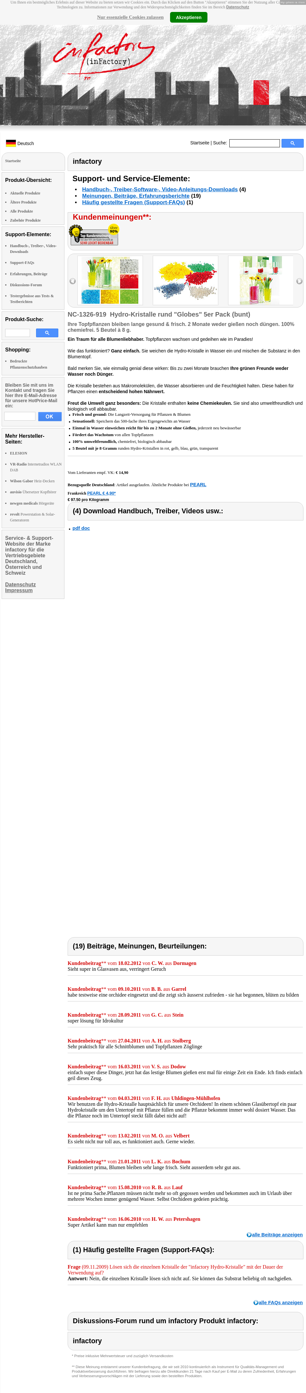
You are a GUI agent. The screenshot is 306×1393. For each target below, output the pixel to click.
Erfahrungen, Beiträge (28, 274)
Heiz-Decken (32, 481)
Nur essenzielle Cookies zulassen (130, 17)
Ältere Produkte (23, 202)
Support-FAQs (22, 262)
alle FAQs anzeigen (281, 1302)
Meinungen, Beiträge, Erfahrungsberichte (135, 196)
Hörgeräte (32, 503)
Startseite (199, 142)
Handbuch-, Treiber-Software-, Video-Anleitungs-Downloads (160, 189)
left (73, 281)
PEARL (198, 484)
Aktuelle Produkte (25, 193)
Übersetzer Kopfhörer (33, 492)
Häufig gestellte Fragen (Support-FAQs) (133, 202)
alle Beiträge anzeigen (277, 1234)
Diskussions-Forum (26, 285)
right (299, 281)
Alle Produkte (21, 211)
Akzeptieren (188, 17)
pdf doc (81, 528)
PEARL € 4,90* (101, 493)
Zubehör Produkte (25, 220)
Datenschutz (237, 7)
